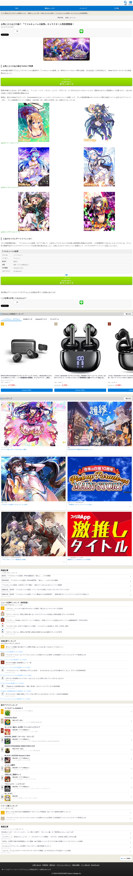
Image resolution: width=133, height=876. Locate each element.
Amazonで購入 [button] (27, 390)
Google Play (66, 82)
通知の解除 (76, 865)
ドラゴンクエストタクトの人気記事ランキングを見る (16, 699)
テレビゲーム (54, 319)
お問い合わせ (36, 865)
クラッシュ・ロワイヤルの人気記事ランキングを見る (16, 667)
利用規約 (45, 865)
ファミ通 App (8, 3)
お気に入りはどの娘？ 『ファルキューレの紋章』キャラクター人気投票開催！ (64, 13)
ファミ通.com (85, 865)
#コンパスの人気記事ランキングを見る (12, 651)
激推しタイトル (70, 17)
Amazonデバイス (41, 319)
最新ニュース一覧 (33, 13)
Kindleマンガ (27, 319)
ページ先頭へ (127, 858)
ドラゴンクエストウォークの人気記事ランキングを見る (16, 675)
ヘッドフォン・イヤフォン (11, 319)
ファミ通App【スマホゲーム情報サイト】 (13, 13)
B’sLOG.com (95, 865)
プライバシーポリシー (64, 865)
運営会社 (52, 865)
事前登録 (60, 17)
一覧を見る (128, 314)
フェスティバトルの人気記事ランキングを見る (14, 659)
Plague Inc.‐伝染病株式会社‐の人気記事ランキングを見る (16, 691)
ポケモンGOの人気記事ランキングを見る (13, 683)
